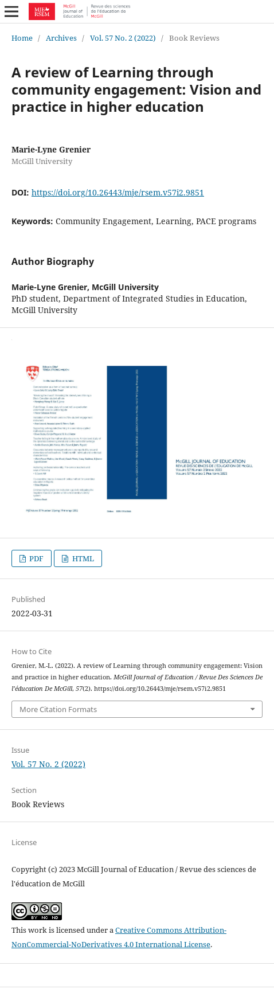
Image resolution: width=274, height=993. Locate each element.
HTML (82, 558)
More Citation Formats (58, 709)
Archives (61, 38)
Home (22, 38)
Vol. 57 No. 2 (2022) (123, 38)
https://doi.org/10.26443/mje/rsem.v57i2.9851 (118, 192)
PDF (36, 558)
